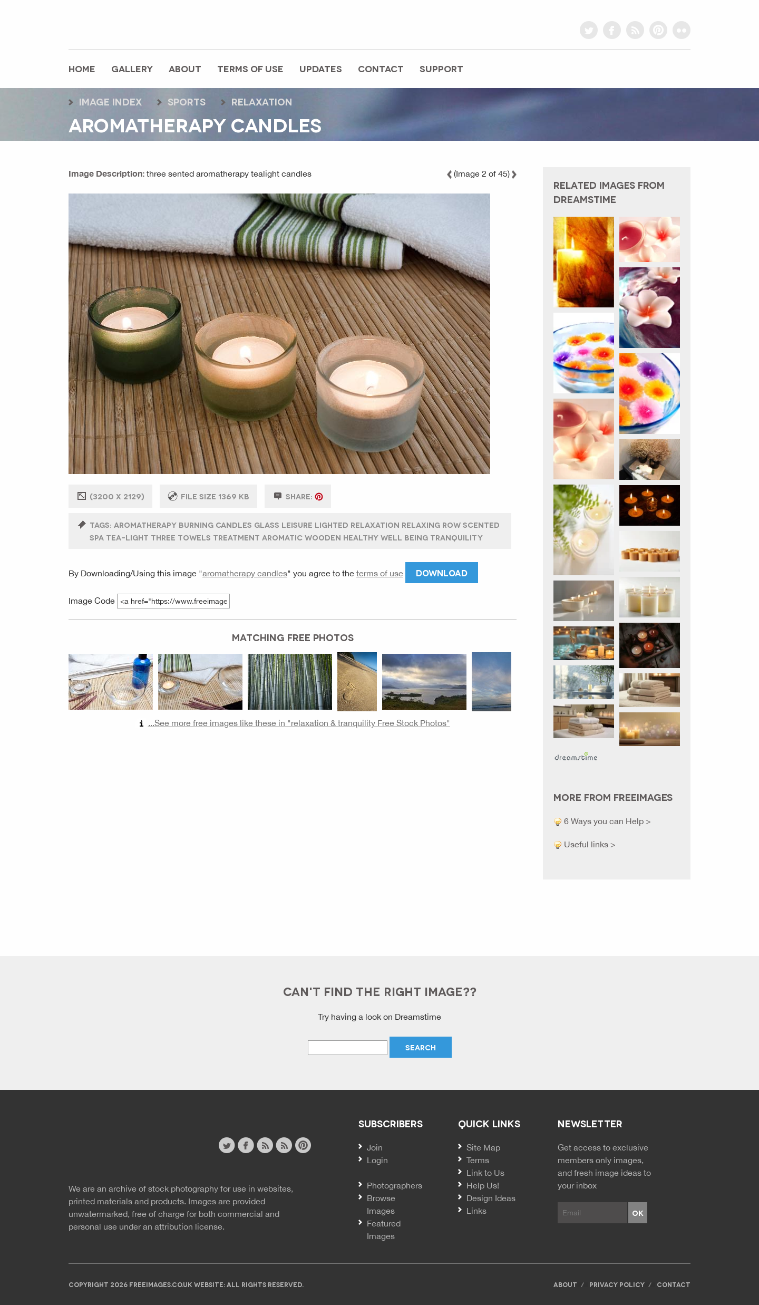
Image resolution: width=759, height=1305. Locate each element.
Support (441, 68)
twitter (589, 30)
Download (442, 572)
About (185, 68)
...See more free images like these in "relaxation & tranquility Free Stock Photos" (299, 723)
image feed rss (284, 1145)
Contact (381, 68)
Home (82, 68)
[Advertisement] (293, 837)
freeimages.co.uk (127, 24)
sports (187, 101)
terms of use (379, 573)
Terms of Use (250, 68)
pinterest (658, 30)
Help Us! (482, 1185)
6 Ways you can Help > (606, 821)
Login (377, 1160)
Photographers (394, 1185)
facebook (612, 30)
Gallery (132, 68)
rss (635, 30)
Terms (477, 1160)
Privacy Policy (617, 1284)
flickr (681, 30)
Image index (110, 101)
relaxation (262, 101)
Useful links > (589, 844)
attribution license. (189, 1226)
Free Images (126, 1146)
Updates (320, 68)
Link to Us (485, 1172)
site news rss (265, 1145)
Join (375, 1147)
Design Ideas (490, 1198)
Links (476, 1210)
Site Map (483, 1147)
